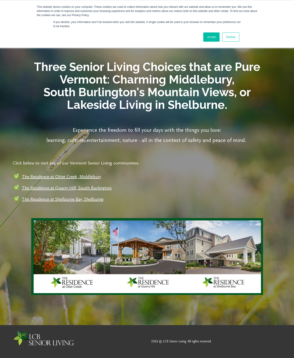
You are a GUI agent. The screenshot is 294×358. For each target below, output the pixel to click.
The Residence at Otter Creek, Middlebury (61, 176)
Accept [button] (211, 37)
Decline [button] (230, 37)
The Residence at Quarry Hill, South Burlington (67, 188)
